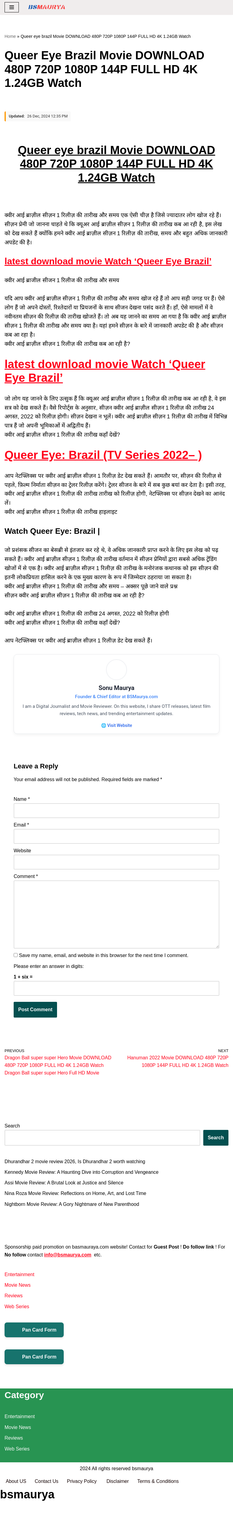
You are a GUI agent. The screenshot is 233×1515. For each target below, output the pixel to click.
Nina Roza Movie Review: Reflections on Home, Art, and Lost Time (76, 1196)
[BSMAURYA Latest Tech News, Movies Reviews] (47, 7)
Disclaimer (119, 1508)
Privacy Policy (83, 1508)
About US (16, 1508)
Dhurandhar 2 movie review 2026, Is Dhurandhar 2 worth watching (76, 1164)
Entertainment (20, 1278)
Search (12, 1128)
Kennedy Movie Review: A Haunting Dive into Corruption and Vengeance (83, 1175)
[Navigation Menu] (12, 7)
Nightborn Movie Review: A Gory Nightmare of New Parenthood (73, 1207)
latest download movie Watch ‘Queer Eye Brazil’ (108, 261)
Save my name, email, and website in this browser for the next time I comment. (103, 957)
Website (22, 852)
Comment (26, 877)
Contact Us (47, 1508)
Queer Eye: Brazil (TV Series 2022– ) (103, 455)
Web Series (17, 1310)
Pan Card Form (34, 1334)
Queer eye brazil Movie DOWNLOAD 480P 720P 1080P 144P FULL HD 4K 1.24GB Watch (116, 164)
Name (22, 800)
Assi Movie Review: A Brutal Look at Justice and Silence (65, 1186)
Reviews (14, 1299)
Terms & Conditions (160, 1508)
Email (21, 826)
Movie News (18, 1289)
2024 (85, 1495)
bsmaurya (142, 1495)
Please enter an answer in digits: (49, 968)
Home (10, 36)
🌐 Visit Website (116, 726)
